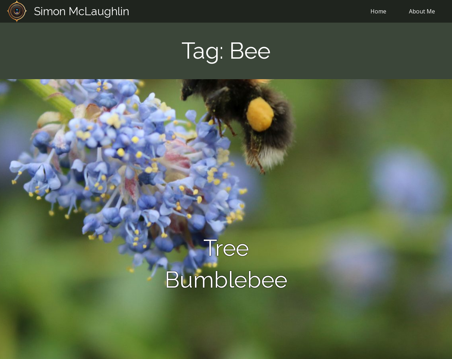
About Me (422, 11)
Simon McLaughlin (81, 11)
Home (378, 11)
